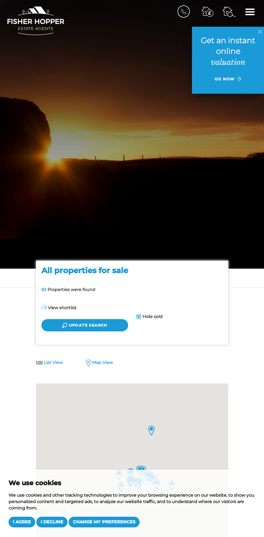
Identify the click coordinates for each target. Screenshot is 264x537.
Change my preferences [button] (104, 521)
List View (49, 363)
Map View (99, 363)
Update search (84, 325)
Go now (228, 78)
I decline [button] (52, 521)
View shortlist (59, 307)
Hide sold (149, 317)
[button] (151, 431)
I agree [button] (22, 521)
